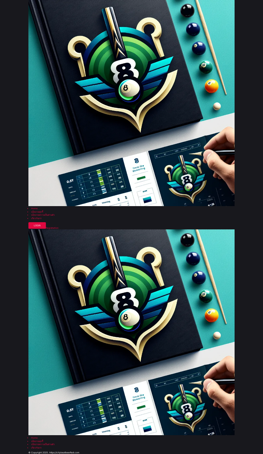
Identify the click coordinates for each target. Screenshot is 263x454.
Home (34, 208)
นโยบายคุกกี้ (37, 212)
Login (37, 225)
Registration (52, 228)
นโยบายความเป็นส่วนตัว (43, 215)
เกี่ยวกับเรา (36, 218)
